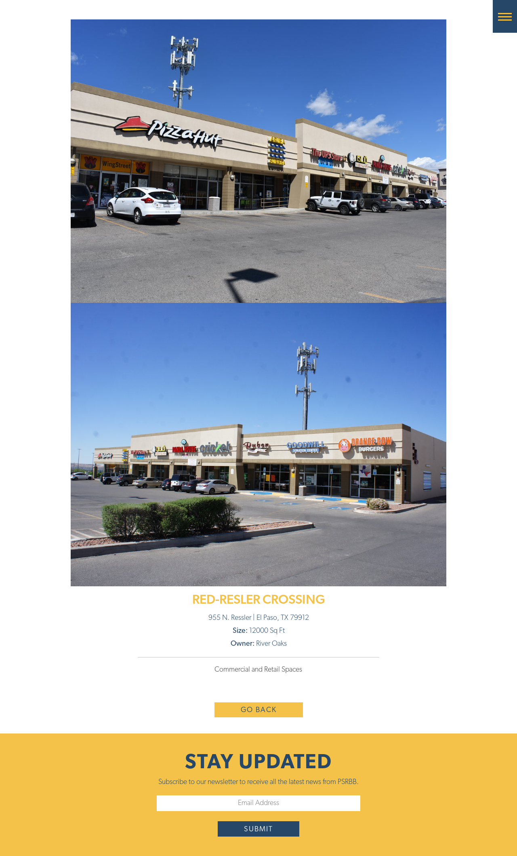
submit (258, 829)
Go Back (259, 710)
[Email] (258, 803)
